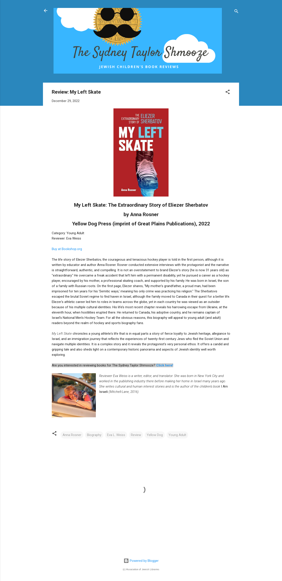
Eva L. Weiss (116, 435)
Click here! (164, 365)
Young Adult (177, 435)
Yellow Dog (155, 435)
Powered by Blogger (141, 561)
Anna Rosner (72, 435)
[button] (227, 92)
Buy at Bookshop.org (67, 249)
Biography (94, 435)
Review (136, 435)
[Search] (236, 12)
